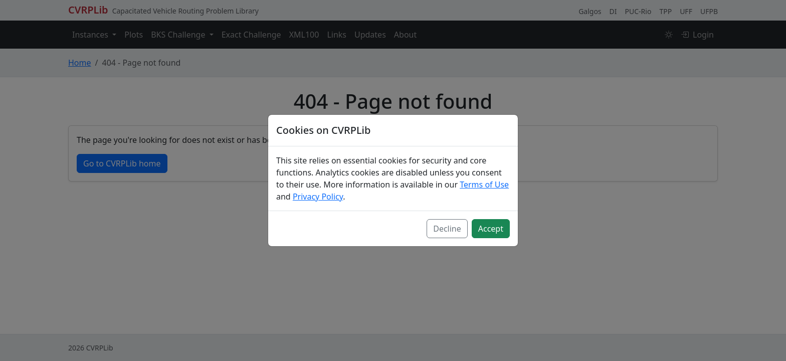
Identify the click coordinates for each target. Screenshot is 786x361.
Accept (490, 228)
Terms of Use (484, 184)
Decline (447, 228)
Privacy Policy (318, 196)
